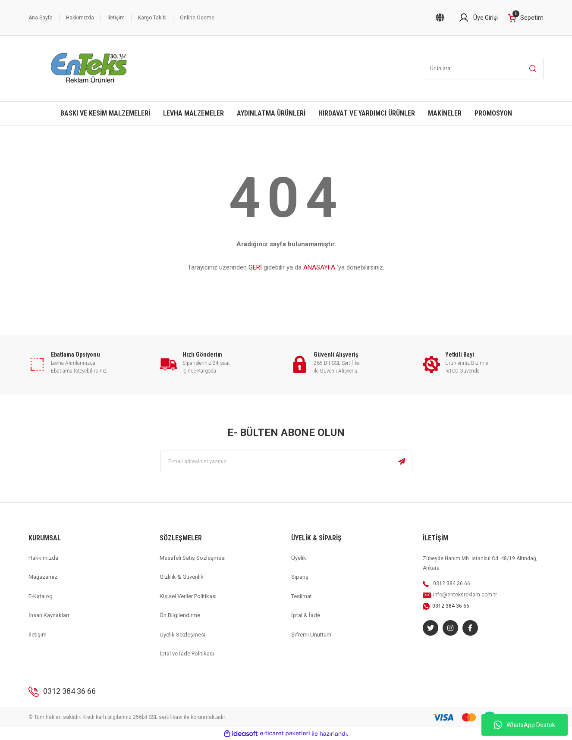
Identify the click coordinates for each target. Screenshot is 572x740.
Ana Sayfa (40, 18)
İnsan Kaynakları (48, 615)
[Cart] (526, 17)
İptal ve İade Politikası (187, 653)
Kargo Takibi (152, 18)
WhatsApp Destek (524, 725)
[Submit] (401, 461)
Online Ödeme (197, 18)
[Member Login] (478, 18)
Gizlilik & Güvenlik (182, 577)
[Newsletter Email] (286, 461)
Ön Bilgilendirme (180, 615)
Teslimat (301, 596)
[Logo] (89, 68)
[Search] (483, 68)
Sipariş (299, 577)
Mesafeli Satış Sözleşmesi (193, 558)
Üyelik (298, 558)
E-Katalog (40, 596)
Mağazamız (42, 577)
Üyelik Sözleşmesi (182, 634)
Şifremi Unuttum (311, 634)
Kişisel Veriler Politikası (188, 596)
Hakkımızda (80, 18)
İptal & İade (305, 615)
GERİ (255, 267)
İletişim (116, 18)
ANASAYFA (319, 267)
